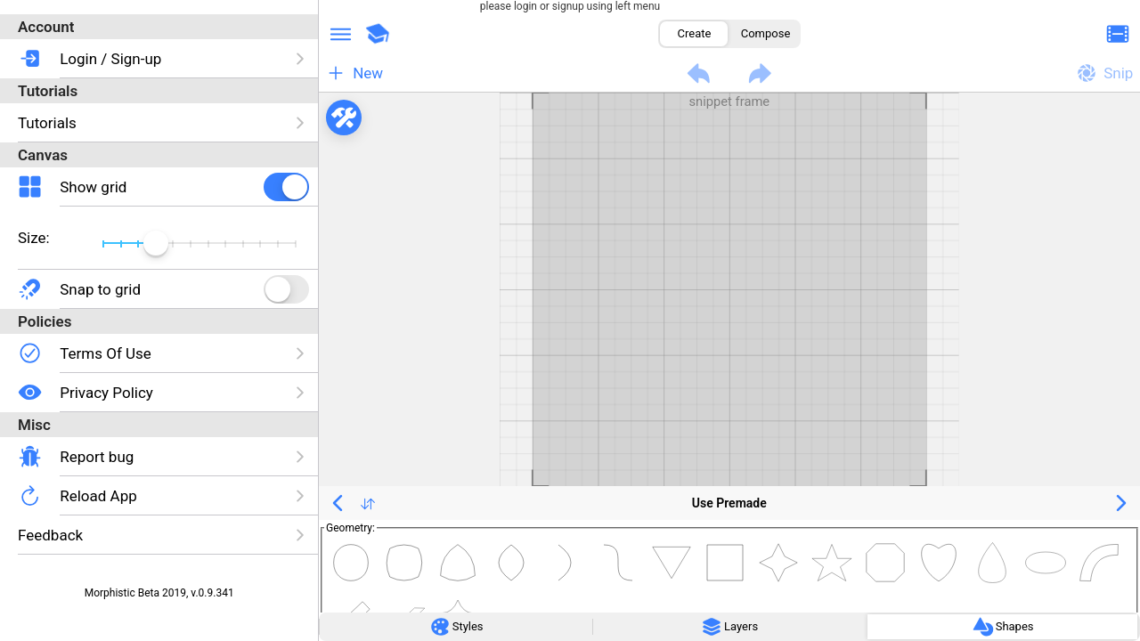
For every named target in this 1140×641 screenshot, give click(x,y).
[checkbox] (286, 187)
